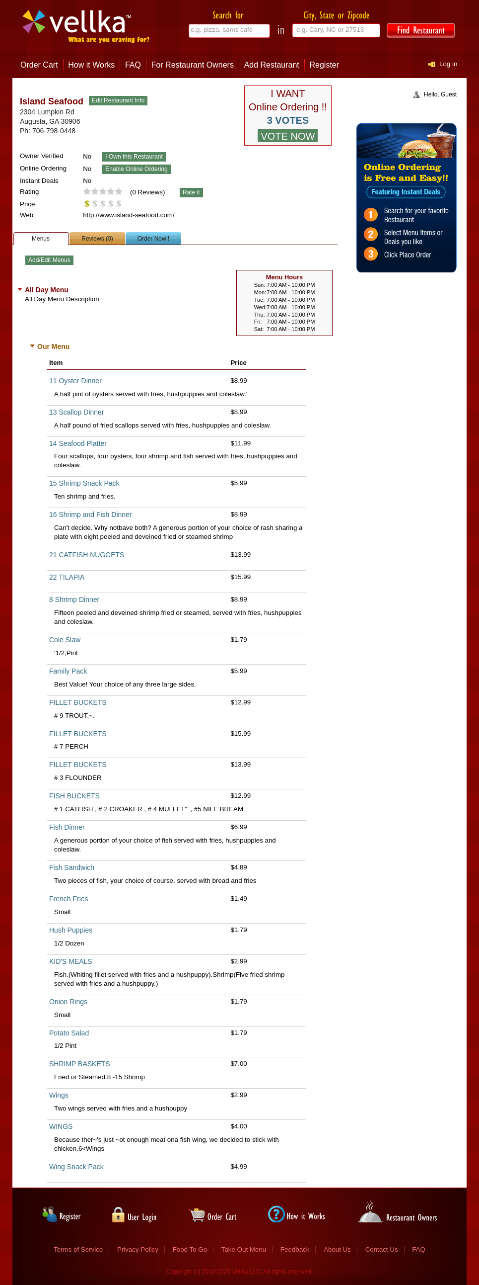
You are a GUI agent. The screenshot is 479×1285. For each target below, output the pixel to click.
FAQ (133, 65)
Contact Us (381, 1249)
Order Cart (39, 65)
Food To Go (190, 1249)
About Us (337, 1249)
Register (325, 65)
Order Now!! (153, 238)
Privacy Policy (137, 1249)
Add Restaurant (271, 65)
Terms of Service (78, 1249)
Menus (41, 238)
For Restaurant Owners (192, 65)
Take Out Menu (243, 1249)
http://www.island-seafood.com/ (128, 215)
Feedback (295, 1249)
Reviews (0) (97, 238)
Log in (448, 64)
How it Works (91, 65)
